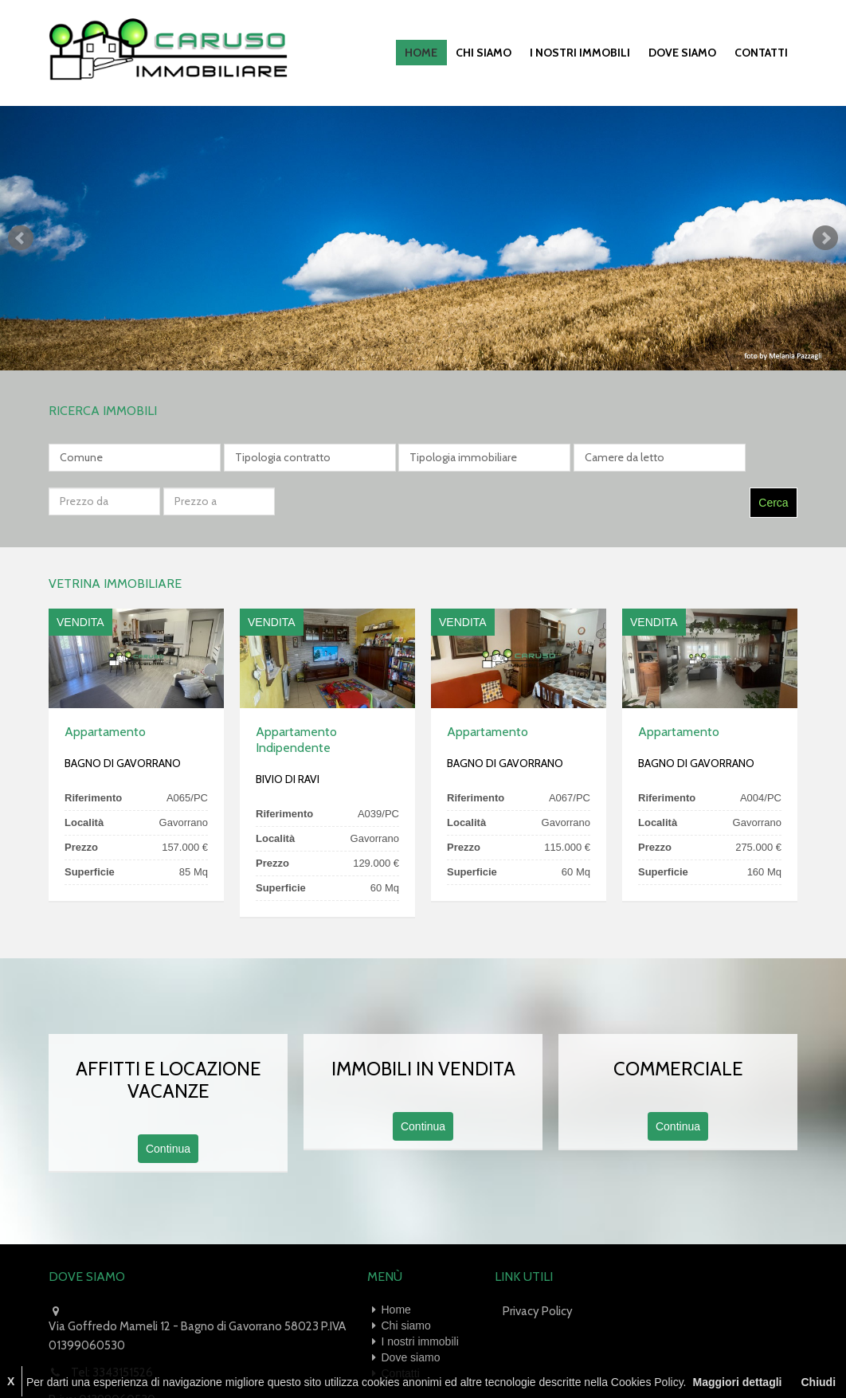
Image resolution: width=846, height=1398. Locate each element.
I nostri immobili (586, 52)
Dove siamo (686, 52)
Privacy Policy (538, 1265)
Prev (20, 236)
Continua (168, 1102)
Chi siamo (492, 52)
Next (825, 236)
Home (432, 52)
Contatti (762, 52)
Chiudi (818, 1382)
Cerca (773, 456)
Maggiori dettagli (736, 1382)
